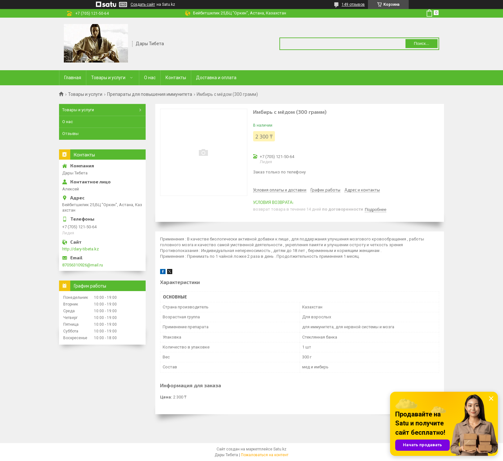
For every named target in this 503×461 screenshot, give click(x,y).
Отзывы (70, 133)
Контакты (176, 77)
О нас (150, 77)
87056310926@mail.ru (82, 265)
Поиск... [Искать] (421, 43)
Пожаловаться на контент (264, 455)
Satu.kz (279, 449)
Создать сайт (143, 4)
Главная (72, 77)
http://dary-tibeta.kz (80, 249)
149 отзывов (353, 4)
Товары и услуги (108, 77)
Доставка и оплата (216, 77)
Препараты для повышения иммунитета (149, 94)
